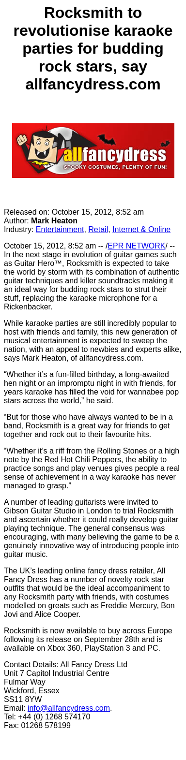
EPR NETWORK (136, 246)
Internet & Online (141, 229)
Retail (98, 229)
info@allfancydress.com (69, 708)
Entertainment (60, 229)
